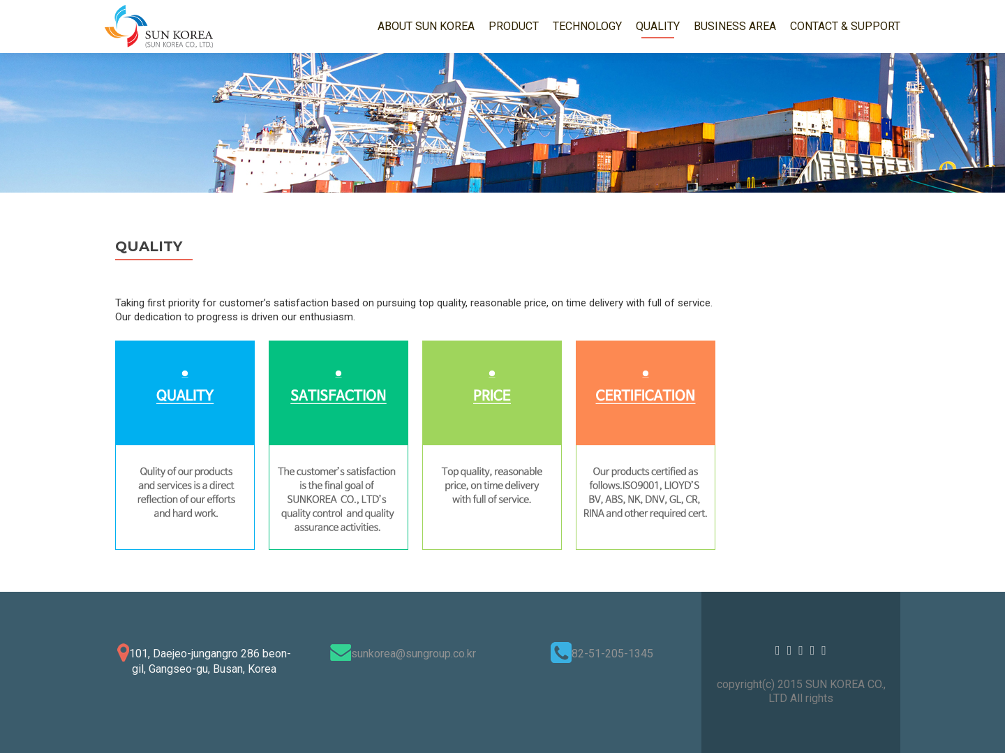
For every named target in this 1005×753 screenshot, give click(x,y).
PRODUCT (514, 26)
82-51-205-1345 (612, 653)
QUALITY (658, 26)
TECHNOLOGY (587, 26)
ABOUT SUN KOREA (426, 26)
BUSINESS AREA (735, 26)
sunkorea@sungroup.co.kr (413, 653)
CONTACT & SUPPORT (845, 26)
